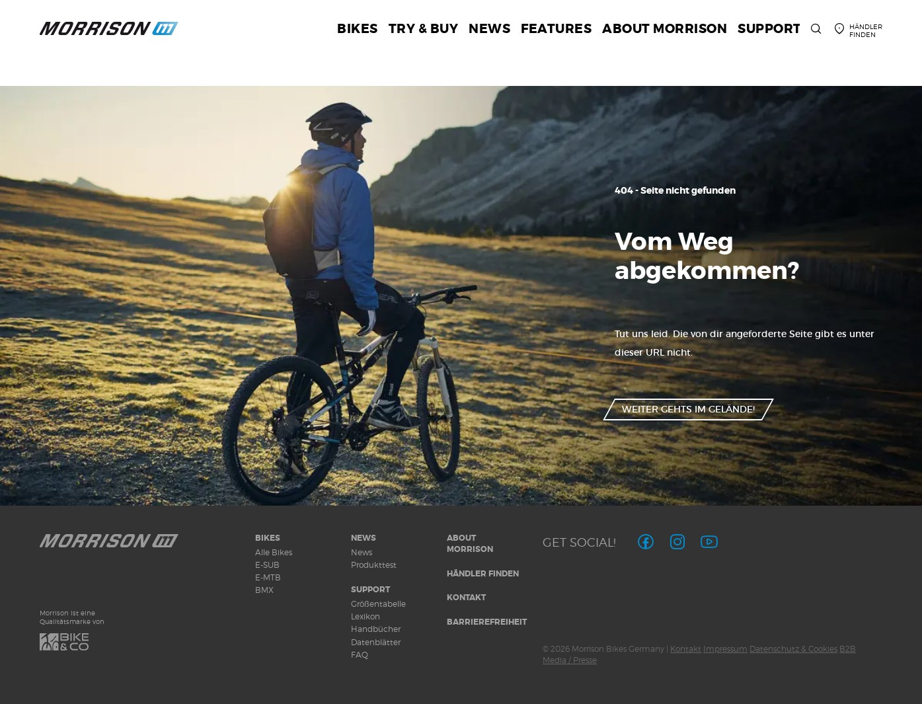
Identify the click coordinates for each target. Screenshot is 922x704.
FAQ (359, 655)
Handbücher (376, 629)
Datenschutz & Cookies (793, 649)
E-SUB (267, 565)
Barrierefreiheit (487, 622)
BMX (264, 590)
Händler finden (483, 573)
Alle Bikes (273, 552)
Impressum (725, 649)
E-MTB (268, 577)
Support (370, 589)
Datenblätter (376, 642)
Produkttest (374, 565)
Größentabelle (378, 604)
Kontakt (466, 597)
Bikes (267, 538)
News (363, 538)
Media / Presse (570, 660)
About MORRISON (470, 544)
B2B (847, 649)
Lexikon (365, 616)
